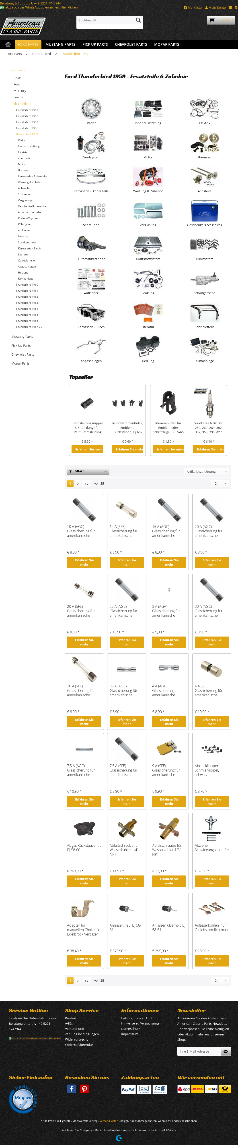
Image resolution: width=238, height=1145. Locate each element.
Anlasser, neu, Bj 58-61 (125, 927)
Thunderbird (22, 104)
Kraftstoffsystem (28, 218)
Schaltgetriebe (27, 242)
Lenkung (23, 236)
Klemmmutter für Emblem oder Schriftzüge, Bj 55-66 (168, 427)
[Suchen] (138, 20)
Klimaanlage (25, 278)
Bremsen (23, 170)
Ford (17, 84)
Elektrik (22, 152)
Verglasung (25, 200)
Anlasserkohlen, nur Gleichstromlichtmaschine (212, 927)
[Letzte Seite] (86, 483)
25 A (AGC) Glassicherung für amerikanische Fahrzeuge (123, 611)
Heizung (23, 272)
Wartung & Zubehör (30, 182)
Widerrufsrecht (76, 1039)
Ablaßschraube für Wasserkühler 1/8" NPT (166, 850)
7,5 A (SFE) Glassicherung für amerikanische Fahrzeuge (123, 770)
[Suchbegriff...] (109, 20)
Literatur (23, 254)
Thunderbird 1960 (27, 284)
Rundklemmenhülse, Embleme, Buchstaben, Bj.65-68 (127, 427)
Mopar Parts (20, 363)
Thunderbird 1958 (27, 128)
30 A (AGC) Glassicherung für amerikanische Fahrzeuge (208, 611)
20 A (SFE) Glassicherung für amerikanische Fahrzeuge (81, 611)
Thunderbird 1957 (27, 122)
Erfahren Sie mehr (89, 449)
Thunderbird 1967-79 (29, 327)
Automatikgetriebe (29, 212)
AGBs (69, 1023)
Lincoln (19, 97)
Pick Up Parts (21, 345)
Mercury (20, 91)
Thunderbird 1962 (27, 297)
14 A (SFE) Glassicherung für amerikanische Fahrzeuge (123, 531)
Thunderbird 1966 (27, 321)
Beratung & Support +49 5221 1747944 (30, 3)
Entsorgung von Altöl (136, 1018)
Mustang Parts (22, 336)
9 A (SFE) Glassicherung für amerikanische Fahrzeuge (166, 770)
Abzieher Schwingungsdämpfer (212, 847)
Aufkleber (24, 230)
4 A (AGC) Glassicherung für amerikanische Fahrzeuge (166, 690)
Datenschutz (130, 1029)
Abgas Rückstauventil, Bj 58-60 (84, 847)
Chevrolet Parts (22, 354)
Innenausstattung (29, 146)
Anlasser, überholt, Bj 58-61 (168, 927)
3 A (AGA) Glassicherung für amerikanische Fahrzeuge (166, 611)
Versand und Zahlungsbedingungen (82, 1031)
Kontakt (70, 1018)
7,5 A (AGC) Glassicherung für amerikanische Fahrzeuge (81, 770)
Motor (22, 164)
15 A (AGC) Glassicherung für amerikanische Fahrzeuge (166, 531)
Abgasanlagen (27, 266)
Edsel (18, 78)
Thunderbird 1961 (27, 290)
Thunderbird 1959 (27, 134)
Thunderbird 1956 (27, 116)
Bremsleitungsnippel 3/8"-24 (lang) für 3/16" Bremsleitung (87, 427)
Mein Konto (215, 7)
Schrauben (24, 194)
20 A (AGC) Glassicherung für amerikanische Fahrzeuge (208, 531)
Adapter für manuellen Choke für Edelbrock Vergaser (83, 929)
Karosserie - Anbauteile (32, 176)
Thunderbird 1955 (27, 110)
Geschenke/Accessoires (33, 206)
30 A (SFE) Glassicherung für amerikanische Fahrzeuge (81, 690)
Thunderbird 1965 (27, 315)
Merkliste (193, 7)
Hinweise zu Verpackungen (141, 1023)
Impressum (129, 1034)
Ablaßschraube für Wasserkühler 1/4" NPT (124, 850)
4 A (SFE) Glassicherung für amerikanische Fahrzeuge (208, 690)
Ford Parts (18, 70)
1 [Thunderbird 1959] (70, 483)
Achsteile (23, 188)
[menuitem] (109, 22)
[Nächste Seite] (78, 483)
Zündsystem (25, 158)
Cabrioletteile (26, 260)
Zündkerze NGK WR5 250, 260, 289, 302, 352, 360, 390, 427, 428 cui (208, 427)
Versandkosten (109, 1121)
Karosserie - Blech (29, 248)
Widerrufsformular (79, 1045)
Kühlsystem (25, 224)
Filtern (76, 471)
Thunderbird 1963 (27, 303)
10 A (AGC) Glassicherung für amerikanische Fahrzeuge (81, 531)
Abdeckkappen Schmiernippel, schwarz (207, 770)
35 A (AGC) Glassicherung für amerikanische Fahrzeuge (123, 690)
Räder (21, 140)
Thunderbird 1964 (27, 309)
